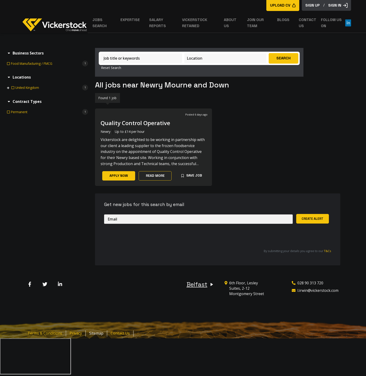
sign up (312, 5)
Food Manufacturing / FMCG (31, 63)
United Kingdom (27, 87)
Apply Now (118, 176)
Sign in (338, 5)
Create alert (312, 219)
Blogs (283, 19)
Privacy (76, 333)
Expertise (130, 19)
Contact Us (120, 333)
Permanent (19, 112)
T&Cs (327, 251)
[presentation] (139, 236)
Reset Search (111, 67)
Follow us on (336, 22)
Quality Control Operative (135, 123)
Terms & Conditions (45, 333)
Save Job (194, 175)
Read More (155, 176)
